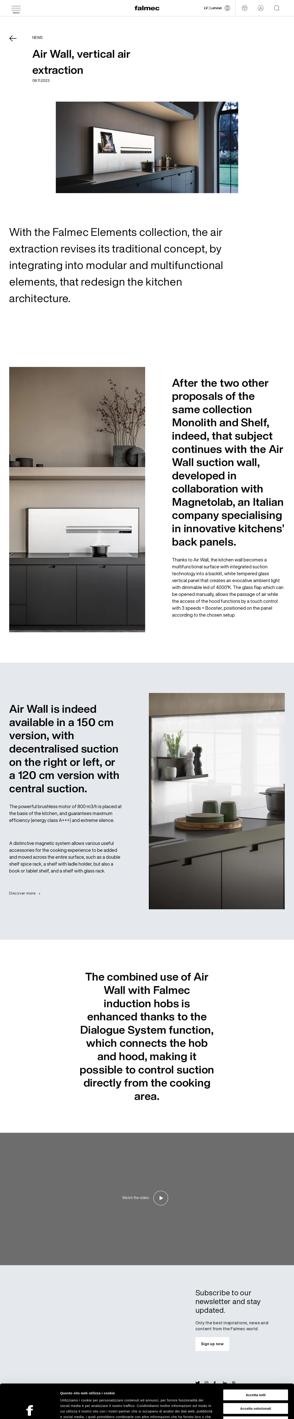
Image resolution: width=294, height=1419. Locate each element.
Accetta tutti (256, 1363)
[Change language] (217, 8)
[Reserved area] (261, 8)
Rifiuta (255, 1390)
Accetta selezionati (255, 1376)
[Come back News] (16, 42)
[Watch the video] (147, 1198)
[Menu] (16, 8)
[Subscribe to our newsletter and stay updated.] (212, 1344)
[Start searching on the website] (277, 8)
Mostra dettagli (241, 1410)
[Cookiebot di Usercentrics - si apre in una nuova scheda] (30, 1410)
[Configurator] (245, 8)
